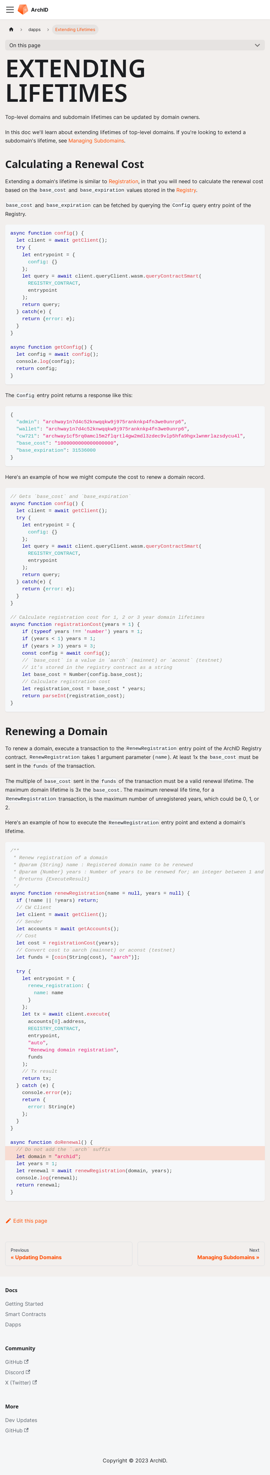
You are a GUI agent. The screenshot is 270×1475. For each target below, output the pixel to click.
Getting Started (24, 1304)
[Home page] (11, 30)
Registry (186, 190)
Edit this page (26, 1220)
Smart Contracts (25, 1314)
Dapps (13, 1324)
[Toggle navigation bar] (10, 10)
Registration (123, 181)
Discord (17, 1372)
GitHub (16, 1362)
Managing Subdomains (96, 140)
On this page (24, 45)
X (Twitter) (21, 1382)
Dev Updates (21, 1420)
